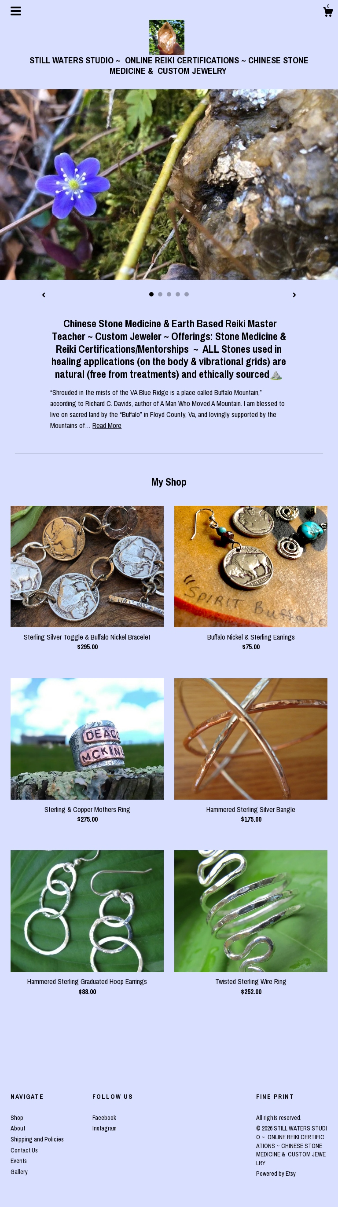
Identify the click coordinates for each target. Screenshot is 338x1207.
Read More (106, 425)
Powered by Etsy (276, 1174)
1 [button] (151, 294)
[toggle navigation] (16, 11)
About (18, 1128)
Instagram (104, 1128)
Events (19, 1161)
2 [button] (160, 294)
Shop (17, 1118)
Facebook (104, 1118)
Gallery (19, 1172)
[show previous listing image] (43, 296)
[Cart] (328, 13)
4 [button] (178, 294)
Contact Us (24, 1150)
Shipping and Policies (37, 1139)
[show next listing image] (294, 296)
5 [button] (186, 294)
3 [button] (169, 294)
